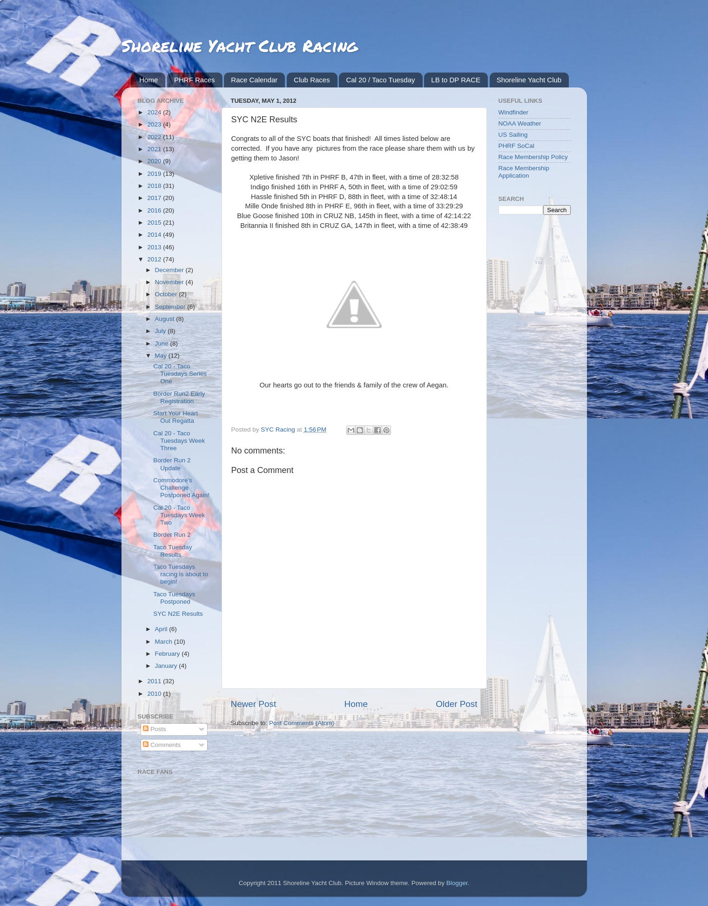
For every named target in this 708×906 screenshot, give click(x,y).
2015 (155, 222)
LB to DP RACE (455, 80)
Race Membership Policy (533, 156)
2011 (155, 681)
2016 (155, 210)
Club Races (312, 80)
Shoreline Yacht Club (529, 80)
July (161, 330)
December (170, 269)
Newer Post (253, 704)
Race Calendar (254, 80)
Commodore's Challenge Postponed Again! (181, 488)
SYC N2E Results (178, 613)
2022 (155, 136)
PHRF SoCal (516, 145)
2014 (155, 234)
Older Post (456, 704)
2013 (155, 247)
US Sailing (513, 134)
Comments (162, 744)
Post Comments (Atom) (301, 722)
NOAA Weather (520, 123)
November (170, 282)
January (167, 665)
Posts (154, 729)
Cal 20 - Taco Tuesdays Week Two (179, 515)
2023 (155, 124)
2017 (155, 197)
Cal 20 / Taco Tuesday (380, 80)
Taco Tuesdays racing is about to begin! (180, 574)
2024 (155, 112)
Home (148, 80)
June (162, 343)
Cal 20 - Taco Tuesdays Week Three (179, 441)
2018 (155, 185)
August (165, 318)
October (167, 294)
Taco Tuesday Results (172, 551)
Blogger (457, 882)
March (164, 641)
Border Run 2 (171, 534)
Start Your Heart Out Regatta (175, 417)
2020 (155, 161)
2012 (155, 259)
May (162, 355)
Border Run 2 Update (171, 464)
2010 (155, 693)
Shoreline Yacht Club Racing (239, 45)
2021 (155, 149)
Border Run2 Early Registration (179, 397)
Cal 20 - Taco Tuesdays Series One (180, 374)
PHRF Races (194, 80)
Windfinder (514, 112)
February (168, 653)
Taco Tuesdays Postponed (174, 598)
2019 (155, 173)
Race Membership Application (524, 172)
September (171, 306)
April (162, 629)
